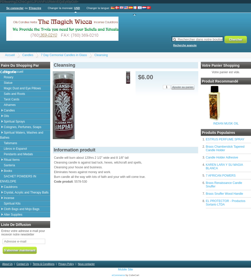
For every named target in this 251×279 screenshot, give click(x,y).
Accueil (10, 55)
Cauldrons (11, 187)
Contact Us (23, 264)
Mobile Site (125, 269)
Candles (27, 55)
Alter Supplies (13, 214)
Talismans (10, 143)
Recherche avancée (185, 45)
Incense (9, 198)
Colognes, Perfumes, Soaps (22, 127)
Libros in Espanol (15, 148)
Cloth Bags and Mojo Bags (21, 209)
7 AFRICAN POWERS (221, 175)
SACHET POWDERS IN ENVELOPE (18, 179)
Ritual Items (12, 160)
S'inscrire (35, 8)
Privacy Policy (66, 264)
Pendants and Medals (18, 154)
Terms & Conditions (43, 264)
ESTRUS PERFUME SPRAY (225, 139)
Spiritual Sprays (14, 121)
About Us (7, 264)
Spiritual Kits (12, 203)
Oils (6, 116)
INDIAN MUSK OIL (225, 123)
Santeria (9, 165)
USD (77, 8)
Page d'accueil (13, 71)
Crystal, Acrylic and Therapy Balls (26, 192)
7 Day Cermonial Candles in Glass (64, 55)
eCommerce (118, 275)
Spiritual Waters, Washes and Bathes (21, 135)
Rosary (8, 77)
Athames (10, 105)
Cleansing (101, 55)
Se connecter (15, 8)
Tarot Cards (11, 99)
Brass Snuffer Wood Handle (224, 193)
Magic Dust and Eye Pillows (22, 88)
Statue (8, 83)
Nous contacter (86, 264)
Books (8, 171)
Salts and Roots (14, 94)
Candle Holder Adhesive (222, 157)
